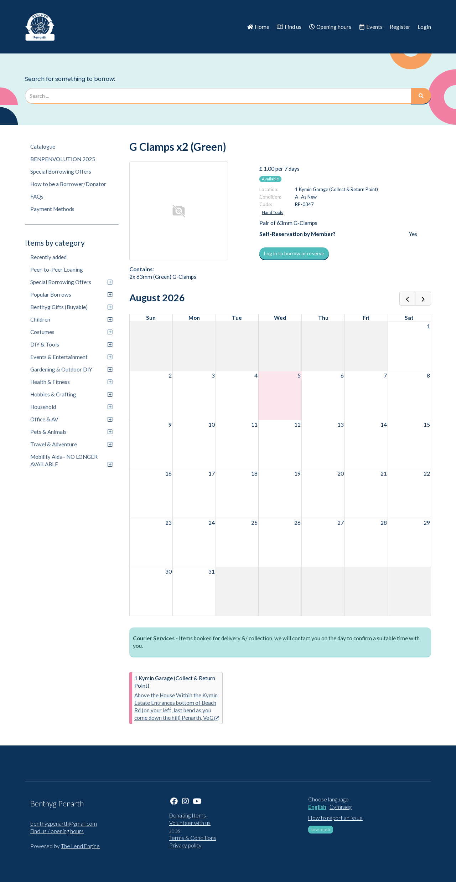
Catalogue (42, 146)
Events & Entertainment (71, 357)
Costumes (71, 332)
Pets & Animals (71, 432)
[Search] (421, 96)
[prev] (407, 299)
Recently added (48, 257)
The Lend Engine (80, 846)
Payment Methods (52, 209)
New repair (320, 829)
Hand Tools (272, 212)
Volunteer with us (190, 823)
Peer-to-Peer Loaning (56, 269)
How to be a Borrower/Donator (68, 184)
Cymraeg (341, 807)
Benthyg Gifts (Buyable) (71, 307)
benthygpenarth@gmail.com (63, 823)
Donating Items (187, 815)
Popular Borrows (71, 294)
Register (400, 27)
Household (71, 407)
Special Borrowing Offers (60, 171)
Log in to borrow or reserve (294, 253)
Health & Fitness (71, 382)
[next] (423, 299)
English (317, 807)
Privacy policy (185, 845)
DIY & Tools (71, 344)
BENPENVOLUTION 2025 (62, 159)
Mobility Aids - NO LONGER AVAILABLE (71, 460)
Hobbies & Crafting (71, 394)
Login (424, 27)
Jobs (174, 830)
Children (71, 319)
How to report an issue (335, 818)
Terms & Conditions (192, 838)
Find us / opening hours (57, 831)
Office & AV (71, 419)
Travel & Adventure (71, 444)
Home (258, 27)
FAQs (36, 196)
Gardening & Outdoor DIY (71, 369)
